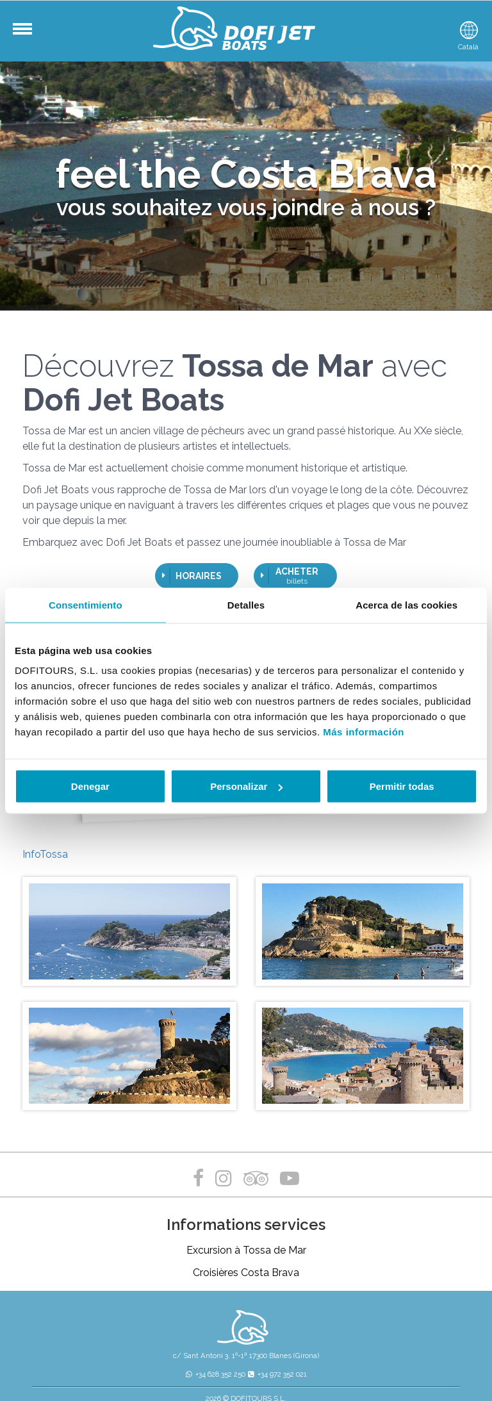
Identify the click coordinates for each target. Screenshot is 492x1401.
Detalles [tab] (246, 604)
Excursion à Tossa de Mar (246, 1193)
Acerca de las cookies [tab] (406, 604)
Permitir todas (402, 786)
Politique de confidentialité (188, 1351)
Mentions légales (109, 1351)
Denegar (90, 786)
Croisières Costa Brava (246, 1215)
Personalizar (246, 786)
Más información (363, 731)
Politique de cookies (271, 1351)
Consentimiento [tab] (85, 604)
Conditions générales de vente (361, 1351)
